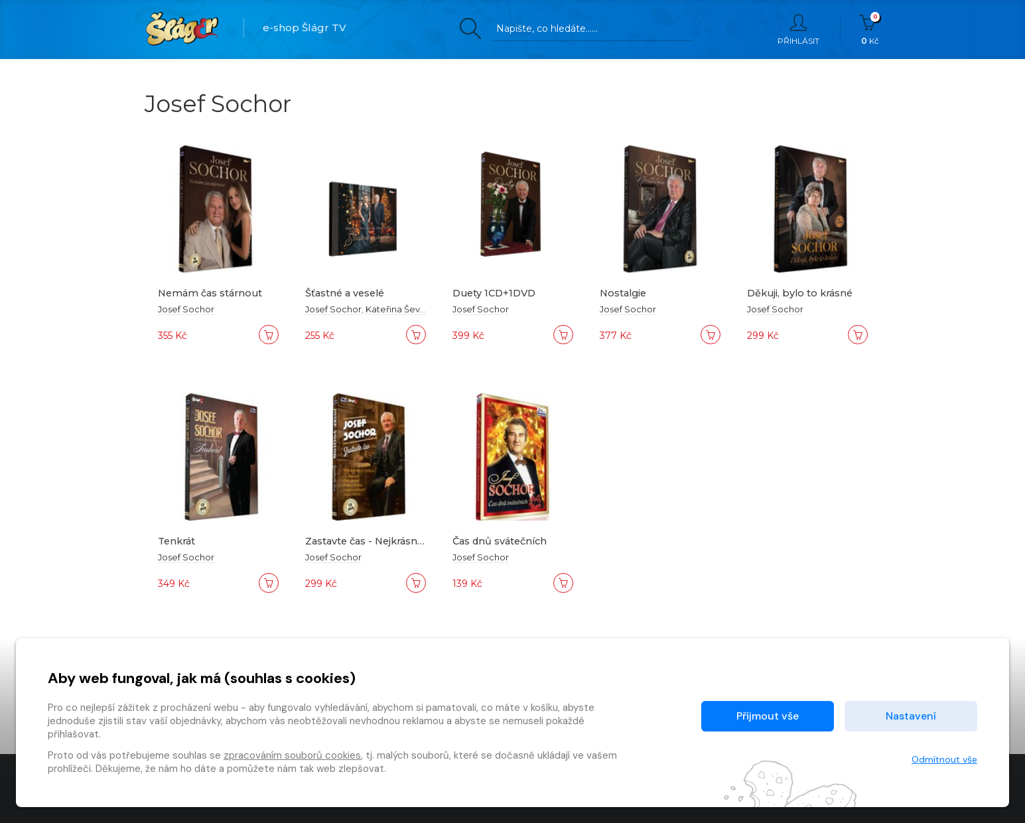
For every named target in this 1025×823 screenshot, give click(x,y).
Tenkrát (178, 541)
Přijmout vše (767, 716)
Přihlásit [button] (798, 30)
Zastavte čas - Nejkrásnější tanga (389, 541)
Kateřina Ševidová (405, 309)
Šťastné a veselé (347, 292)
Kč (870, 30)
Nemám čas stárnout (212, 292)
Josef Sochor (186, 309)
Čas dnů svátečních (502, 541)
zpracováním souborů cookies (292, 755)
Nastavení (911, 716)
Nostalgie (624, 292)
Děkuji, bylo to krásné (802, 292)
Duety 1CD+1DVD (496, 292)
